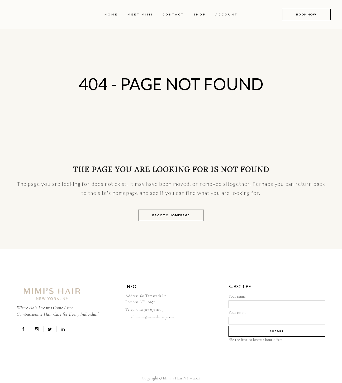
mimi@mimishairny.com (155, 316)
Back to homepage (171, 215)
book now (303, 14)
